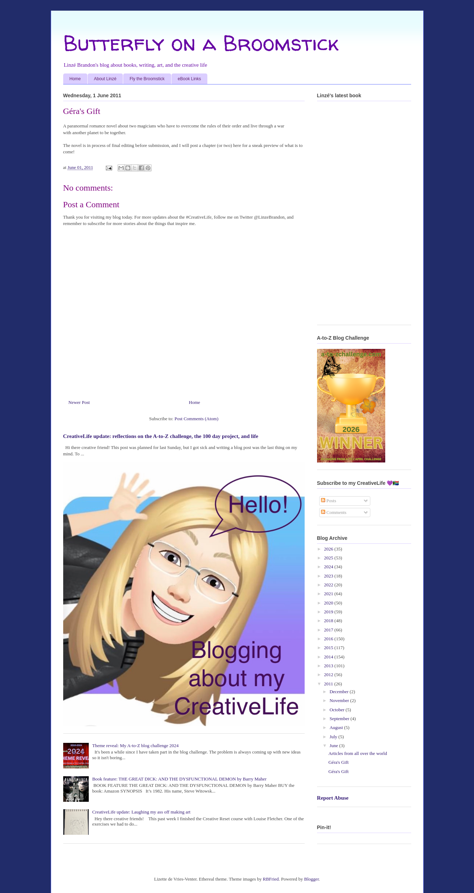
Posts (328, 500)
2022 (329, 584)
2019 (329, 611)
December (339, 691)
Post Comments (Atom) (196, 418)
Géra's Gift (338, 762)
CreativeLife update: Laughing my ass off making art (141, 812)
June (334, 745)
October (337, 709)
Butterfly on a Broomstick (201, 42)
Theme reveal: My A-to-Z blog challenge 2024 (135, 745)
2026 (329, 549)
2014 (329, 656)
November (339, 700)
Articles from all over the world (357, 753)
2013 (329, 665)
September (339, 718)
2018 (329, 620)
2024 (329, 566)
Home (75, 78)
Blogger (311, 879)
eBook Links (189, 78)
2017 (329, 629)
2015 (329, 647)
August (336, 727)
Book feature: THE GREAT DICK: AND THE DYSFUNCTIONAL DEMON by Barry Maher (179, 779)
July (333, 736)
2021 (329, 593)
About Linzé (105, 78)
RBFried (271, 879)
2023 (329, 576)
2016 (329, 638)
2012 (329, 674)
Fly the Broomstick (147, 78)
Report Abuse (333, 798)
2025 (329, 557)
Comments (334, 512)
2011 (329, 683)
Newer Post (79, 402)
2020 (329, 603)
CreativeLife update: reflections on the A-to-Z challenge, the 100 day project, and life (160, 436)
